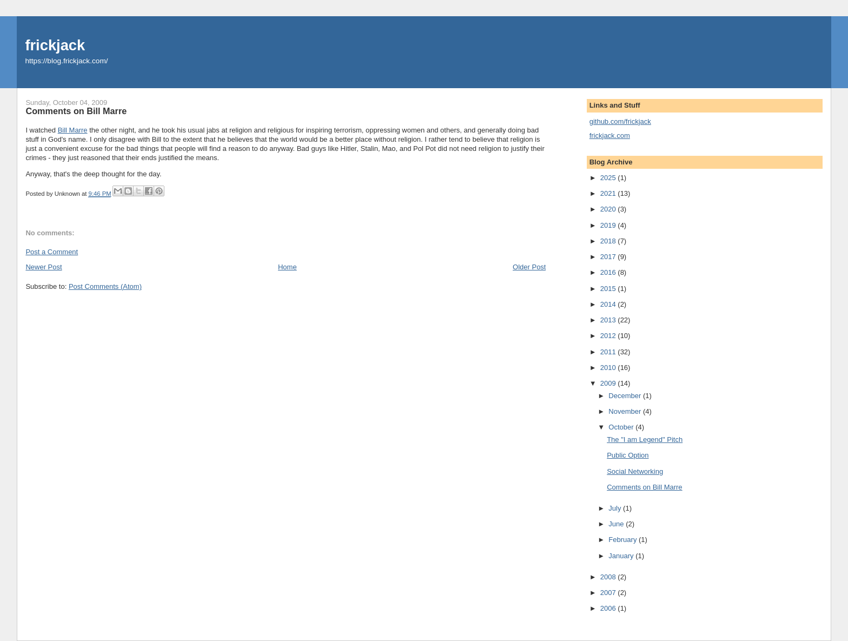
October (621, 427)
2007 (609, 593)
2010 (609, 368)
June (617, 524)
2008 (609, 577)
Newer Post (43, 267)
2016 (609, 272)
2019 (609, 225)
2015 (609, 289)
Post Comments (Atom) (105, 286)
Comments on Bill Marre (644, 487)
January (621, 556)
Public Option (627, 455)
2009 (609, 383)
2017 (609, 257)
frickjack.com (609, 135)
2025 (609, 178)
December (625, 396)
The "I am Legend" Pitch (645, 439)
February (623, 540)
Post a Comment (51, 252)
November (625, 411)
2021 (609, 193)
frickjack (55, 45)
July (615, 508)
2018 (609, 241)
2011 (609, 352)
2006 (609, 608)
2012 (609, 336)
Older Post (529, 267)
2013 (609, 320)
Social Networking (635, 471)
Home (287, 267)
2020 (609, 209)
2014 (609, 304)
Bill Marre (73, 130)
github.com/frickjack (620, 121)
